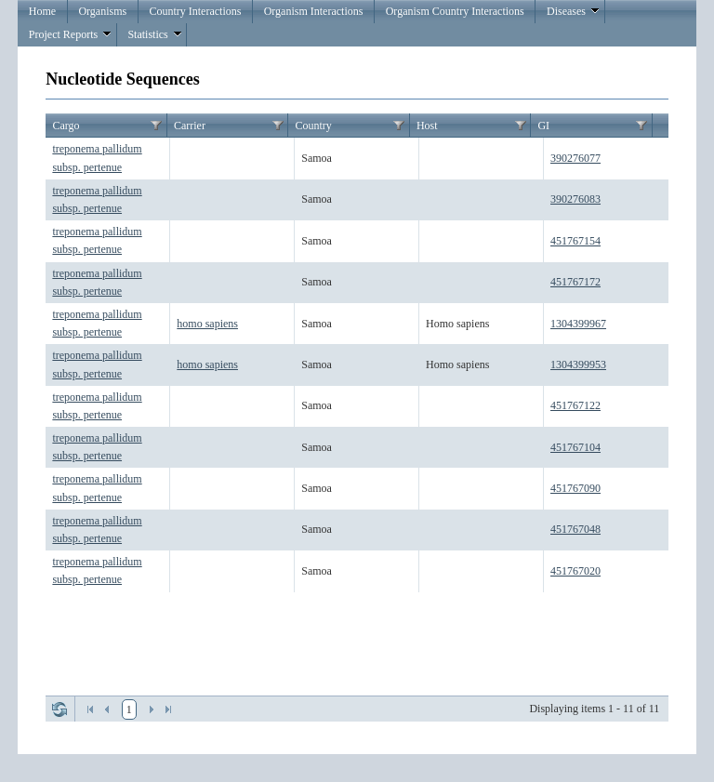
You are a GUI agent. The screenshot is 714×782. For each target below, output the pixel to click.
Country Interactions (195, 11)
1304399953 (578, 364)
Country (313, 125)
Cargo (65, 125)
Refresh (59, 709)
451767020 (575, 570)
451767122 (575, 405)
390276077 (575, 158)
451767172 (575, 281)
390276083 (575, 198)
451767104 (575, 447)
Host (427, 125)
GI (543, 125)
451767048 (575, 529)
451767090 (575, 488)
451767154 (575, 240)
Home (42, 11)
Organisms (102, 11)
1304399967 (578, 323)
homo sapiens (207, 323)
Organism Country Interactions (455, 11)
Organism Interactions (314, 11)
